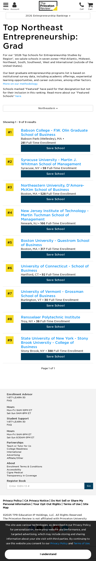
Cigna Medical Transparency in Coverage (22, 474)
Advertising (13, 455)
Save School (55, 148)
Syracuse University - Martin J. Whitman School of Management (51, 162)
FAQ (9, 400)
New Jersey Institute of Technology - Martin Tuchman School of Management (55, 215)
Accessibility (14, 469)
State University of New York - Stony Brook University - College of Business (54, 342)
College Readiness (17, 448)
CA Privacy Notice (36, 500)
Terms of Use (81, 543)
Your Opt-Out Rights (47, 504)
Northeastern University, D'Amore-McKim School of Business (52, 187)
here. (18, 96)
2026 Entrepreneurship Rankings (48, 15)
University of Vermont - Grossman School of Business (52, 294)
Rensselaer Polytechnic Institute (50, 317)
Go (89, 485)
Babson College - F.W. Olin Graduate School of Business (54, 132)
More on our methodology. (20, 83)
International (14, 452)
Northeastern (48, 108)
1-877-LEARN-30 (16, 397)
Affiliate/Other (15, 458)
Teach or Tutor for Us (19, 446)
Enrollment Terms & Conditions (24, 466)
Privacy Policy (59, 543)
